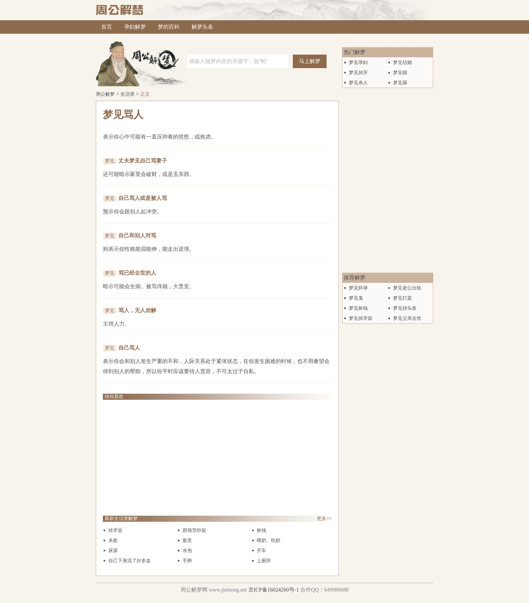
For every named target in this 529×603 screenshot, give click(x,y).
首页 (106, 27)
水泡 (187, 550)
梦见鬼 (356, 298)
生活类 (127, 94)
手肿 (187, 560)
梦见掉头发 (405, 308)
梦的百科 (168, 27)
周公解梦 (105, 94)
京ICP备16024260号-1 (273, 590)
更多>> (324, 518)
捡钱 (261, 530)
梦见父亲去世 (407, 318)
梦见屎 (400, 82)
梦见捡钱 (358, 308)
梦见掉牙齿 (360, 318)
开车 (261, 550)
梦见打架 (402, 298)
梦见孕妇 (358, 62)
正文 (145, 94)
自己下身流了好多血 (129, 560)
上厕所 (264, 560)
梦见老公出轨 (407, 288)
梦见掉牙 (358, 72)
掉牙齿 (115, 530)
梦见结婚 (402, 62)
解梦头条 (202, 27)
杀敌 (113, 540)
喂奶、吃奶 (268, 540)
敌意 (187, 540)
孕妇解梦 (135, 27)
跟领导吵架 (194, 530)
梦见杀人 (358, 82)
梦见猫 (400, 72)
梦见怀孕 (358, 288)
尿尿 (113, 550)
